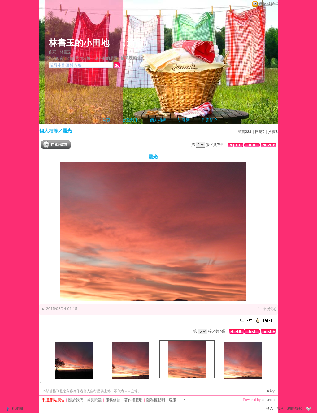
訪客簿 (184, 120)
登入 (269, 408)
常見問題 (94, 400)
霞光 (67, 130)
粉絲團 (17, 408)
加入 (280, 408)
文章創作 (130, 120)
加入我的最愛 (106, 58)
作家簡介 (210, 120)
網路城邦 (266, 4)
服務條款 (113, 400)
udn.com (268, 400)
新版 (135, 43)
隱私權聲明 (155, 400)
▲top (270, 390)
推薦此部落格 (79, 58)
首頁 (106, 120)
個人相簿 (158, 120)
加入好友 (56, 58)
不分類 (269, 308)
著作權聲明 (133, 400)
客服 (172, 400)
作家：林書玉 (60, 52)
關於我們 (75, 400)
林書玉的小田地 (79, 43)
